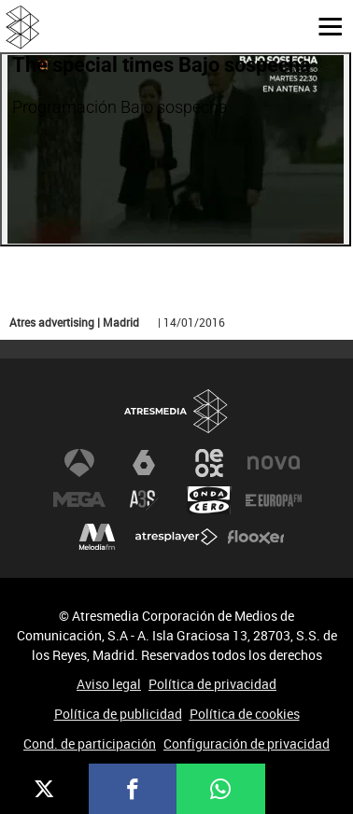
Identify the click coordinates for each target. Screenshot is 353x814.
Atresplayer (176, 538)
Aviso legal (109, 684)
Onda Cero (209, 500)
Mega (79, 500)
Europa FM (274, 500)
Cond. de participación (89, 743)
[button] (323, 25)
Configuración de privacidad (246, 743)
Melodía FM (97, 538)
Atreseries (144, 500)
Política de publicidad (118, 714)
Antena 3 (79, 463)
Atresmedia (176, 412)
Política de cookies (245, 714)
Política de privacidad (212, 684)
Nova (274, 463)
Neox (209, 463)
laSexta (144, 463)
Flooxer (256, 538)
